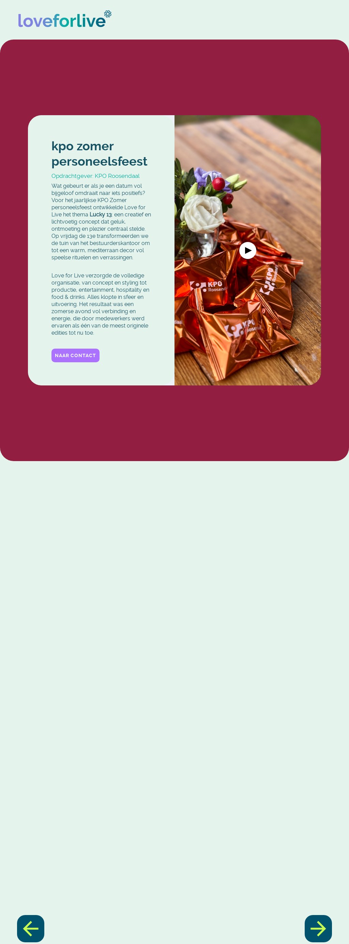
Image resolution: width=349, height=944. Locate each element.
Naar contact (75, 355)
